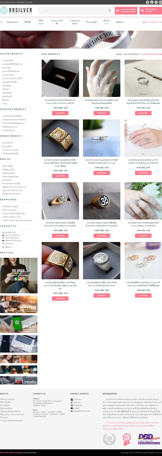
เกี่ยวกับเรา (9, 244)
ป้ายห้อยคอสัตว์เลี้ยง (10, 154)
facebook (77, 402)
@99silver (77, 399)
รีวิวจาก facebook (9, 210)
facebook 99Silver (12, 238)
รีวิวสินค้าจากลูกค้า (10, 207)
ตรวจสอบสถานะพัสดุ (11, 184)
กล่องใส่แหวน (8, 143)
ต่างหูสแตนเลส (8, 130)
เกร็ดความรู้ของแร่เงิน (11, 217)
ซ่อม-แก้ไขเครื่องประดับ (12, 190)
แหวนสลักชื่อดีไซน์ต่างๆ (12, 64)
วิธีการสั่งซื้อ (7, 166)
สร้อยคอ (5, 89)
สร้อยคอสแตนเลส (9, 127)
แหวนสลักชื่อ (7, 61)
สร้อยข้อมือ (6, 93)
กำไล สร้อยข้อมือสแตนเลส (13, 123)
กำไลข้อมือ (6, 86)
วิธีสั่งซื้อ (27, 22)
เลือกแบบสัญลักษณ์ (10, 177)
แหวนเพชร (6, 68)
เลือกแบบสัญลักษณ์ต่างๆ (10, 411)
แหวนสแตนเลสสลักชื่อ (11, 116)
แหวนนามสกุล (8, 75)
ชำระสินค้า (7, 180)
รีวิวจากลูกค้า (91, 22)
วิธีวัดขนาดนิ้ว (8, 170)
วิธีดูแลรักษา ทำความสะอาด (12, 414)
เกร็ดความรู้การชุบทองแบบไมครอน (17, 220)
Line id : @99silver (12, 235)
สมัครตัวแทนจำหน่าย (11, 194)
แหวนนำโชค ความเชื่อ (12, 78)
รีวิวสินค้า (4, 418)
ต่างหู (4, 104)
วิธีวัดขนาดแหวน (7, 399)
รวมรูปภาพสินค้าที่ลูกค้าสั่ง (13, 213)
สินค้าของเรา (12, 22)
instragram (77, 405)
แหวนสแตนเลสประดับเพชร (14, 120)
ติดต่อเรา (120, 22)
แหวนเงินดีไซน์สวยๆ (11, 71)
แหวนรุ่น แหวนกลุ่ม (10, 150)
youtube (76, 408)
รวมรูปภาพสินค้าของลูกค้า (11, 421)
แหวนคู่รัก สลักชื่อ (9, 82)
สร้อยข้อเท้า (7, 96)
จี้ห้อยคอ (5, 100)
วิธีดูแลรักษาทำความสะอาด (14, 187)
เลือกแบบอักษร (8, 173)
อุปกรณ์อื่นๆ (7, 146)
